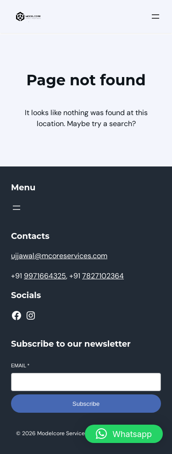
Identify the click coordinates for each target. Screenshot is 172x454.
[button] (124, 434)
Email (20, 365)
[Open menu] (155, 16)
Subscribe (86, 403)
